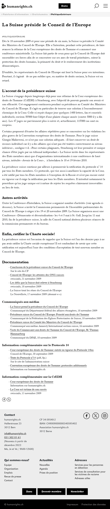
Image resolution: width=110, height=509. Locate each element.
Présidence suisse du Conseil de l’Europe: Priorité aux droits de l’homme (49, 314)
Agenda (44, 468)
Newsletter (77, 491)
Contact (8, 480)
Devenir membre (51, 491)
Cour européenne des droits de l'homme (31, 381)
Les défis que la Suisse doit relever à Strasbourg (36, 282)
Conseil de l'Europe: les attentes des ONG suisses (37, 274)
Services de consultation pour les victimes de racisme (90, 473)
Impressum (72, 504)
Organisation (11, 468)
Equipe (7, 464)
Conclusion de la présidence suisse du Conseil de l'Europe (41, 267)
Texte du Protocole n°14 (23, 357)
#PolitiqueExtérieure (60, 14)
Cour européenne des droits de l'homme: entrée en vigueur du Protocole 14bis (52, 350)
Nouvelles (45, 464)
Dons (64, 5)
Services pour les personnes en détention (89, 466)
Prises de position (49, 472)
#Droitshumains (40, 14)
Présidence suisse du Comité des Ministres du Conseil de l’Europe (46, 322)
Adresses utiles (82, 478)
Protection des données (93, 504)
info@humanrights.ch (15, 433)
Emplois (8, 472)
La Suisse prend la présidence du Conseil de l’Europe (39, 306)
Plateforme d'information (16, 14)
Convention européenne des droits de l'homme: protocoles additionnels (48, 365)
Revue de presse (12, 476)
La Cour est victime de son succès (28, 389)
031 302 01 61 (12, 437)
